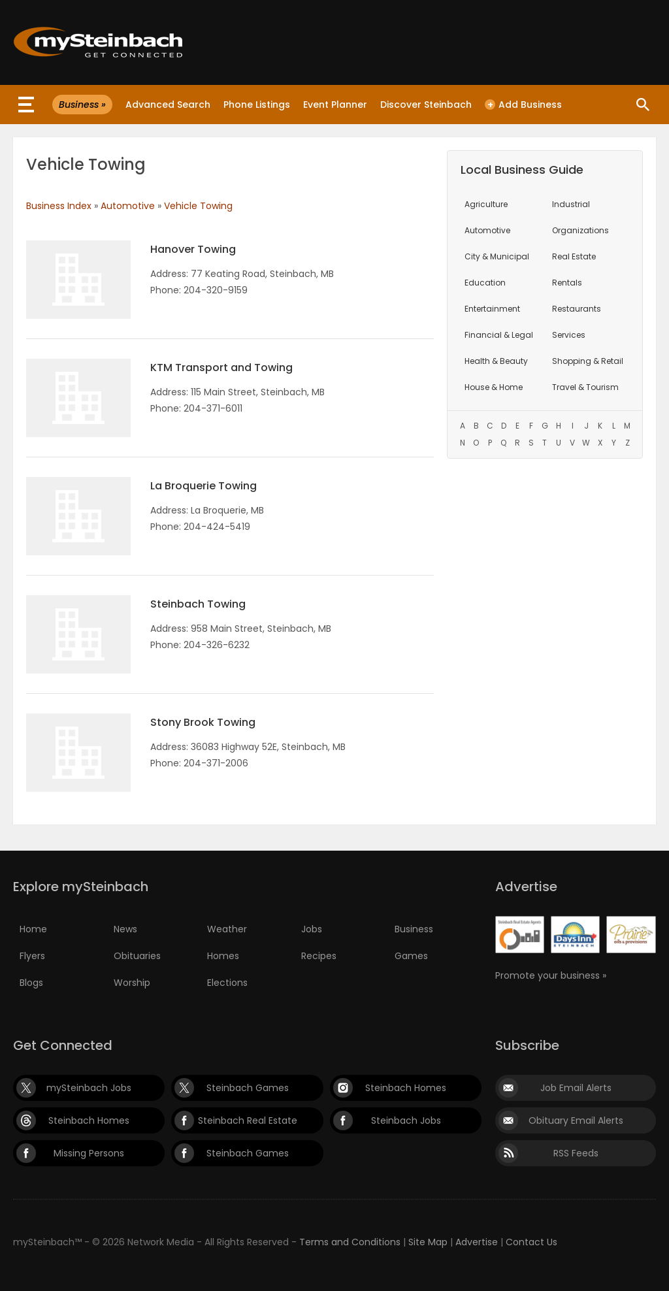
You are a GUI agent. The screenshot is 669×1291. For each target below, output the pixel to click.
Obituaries (137, 955)
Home (33, 929)
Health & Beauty (496, 361)
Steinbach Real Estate (247, 1120)
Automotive (128, 205)
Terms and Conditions (349, 1242)
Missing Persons (89, 1153)
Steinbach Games (247, 1087)
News (125, 929)
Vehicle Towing (198, 205)
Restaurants (576, 308)
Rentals (567, 282)
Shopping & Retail (587, 361)
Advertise (476, 1242)
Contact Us (531, 1242)
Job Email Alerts (576, 1087)
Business (414, 929)
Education (485, 282)
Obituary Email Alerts (576, 1120)
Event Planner (335, 104)
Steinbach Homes (405, 1087)
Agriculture (486, 204)
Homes (223, 955)
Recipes (318, 955)
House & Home (494, 387)
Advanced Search (167, 104)
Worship (132, 982)
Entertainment (492, 308)
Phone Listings (256, 104)
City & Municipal (497, 256)
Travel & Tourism (585, 387)
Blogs (31, 982)
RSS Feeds (575, 1153)
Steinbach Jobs (406, 1120)
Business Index (58, 205)
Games (411, 955)
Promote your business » (550, 975)
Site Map (428, 1242)
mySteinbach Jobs (88, 1087)
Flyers (32, 955)
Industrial (571, 204)
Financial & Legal (499, 334)
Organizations (580, 230)
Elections (227, 982)
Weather (227, 929)
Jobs (311, 929)
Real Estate (574, 256)
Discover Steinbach (426, 104)
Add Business (523, 104)
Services (568, 334)
